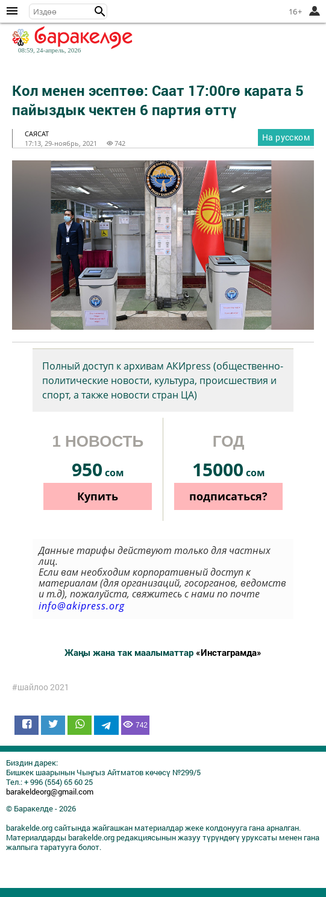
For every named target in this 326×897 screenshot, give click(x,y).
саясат (37, 133)
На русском (286, 137)
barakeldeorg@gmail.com (49, 791)
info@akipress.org (82, 605)
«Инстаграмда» (229, 652)
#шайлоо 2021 (40, 687)
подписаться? (228, 496)
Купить (97, 496)
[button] (100, 11)
